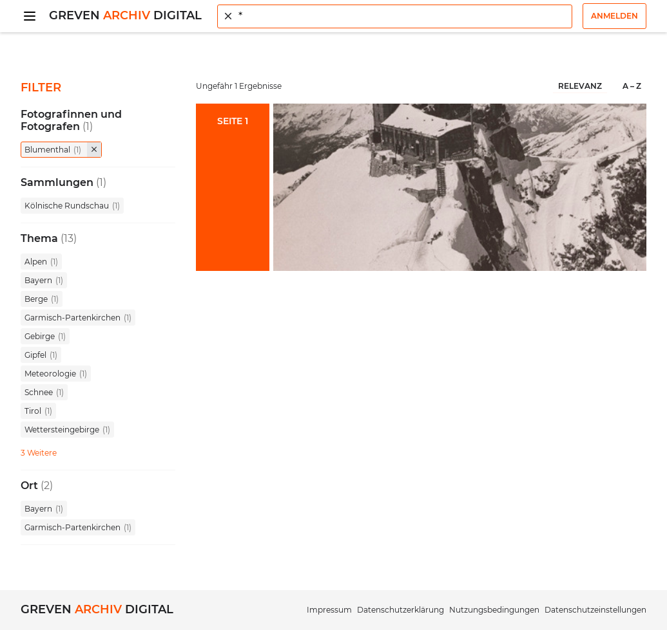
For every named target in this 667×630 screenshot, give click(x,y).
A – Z (632, 86)
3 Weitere (39, 453)
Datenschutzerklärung (400, 610)
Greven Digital (125, 15)
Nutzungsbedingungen (494, 610)
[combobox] (394, 16)
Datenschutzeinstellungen (595, 610)
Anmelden (614, 16)
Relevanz (580, 86)
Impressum (329, 610)
